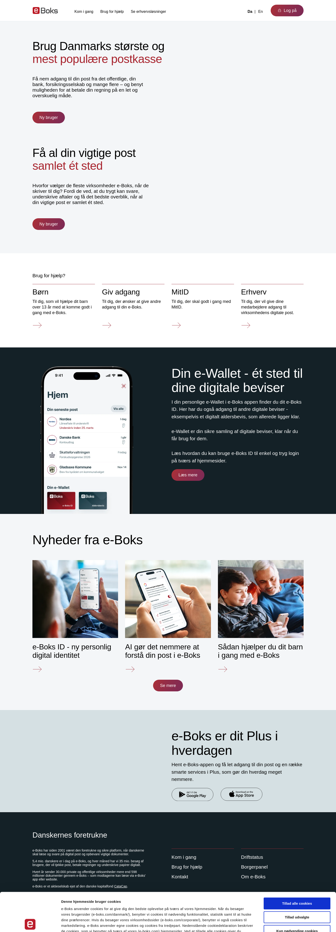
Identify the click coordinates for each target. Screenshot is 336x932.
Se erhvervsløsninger (148, 12)
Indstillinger (243, 923)
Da (250, 12)
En (260, 12)
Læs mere (187, 475)
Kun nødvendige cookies (297, 892)
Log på (287, 10)
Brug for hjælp (112, 12)
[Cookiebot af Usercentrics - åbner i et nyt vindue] (30, 922)
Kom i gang (83, 12)
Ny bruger (48, 117)
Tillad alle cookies (297, 865)
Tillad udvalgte (297, 878)
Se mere (168, 685)
